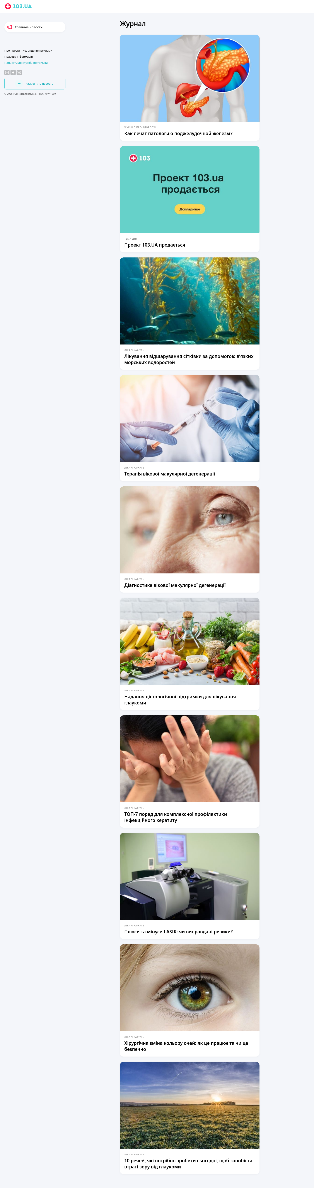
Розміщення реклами (37, 50)
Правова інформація (18, 56)
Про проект (12, 50)
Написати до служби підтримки (26, 62)
